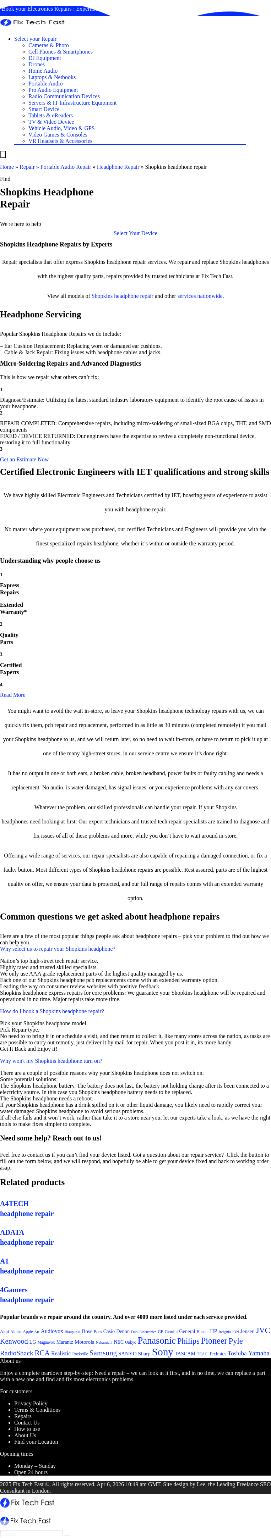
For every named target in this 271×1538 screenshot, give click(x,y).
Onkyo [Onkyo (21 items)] (130, 1342)
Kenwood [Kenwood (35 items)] (14, 1341)
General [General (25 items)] (187, 1331)
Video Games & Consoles (57, 135)
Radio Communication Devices (64, 96)
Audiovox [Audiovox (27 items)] (52, 1331)
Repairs (23, 1416)
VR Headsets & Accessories (60, 141)
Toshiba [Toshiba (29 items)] (237, 1353)
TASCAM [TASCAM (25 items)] (185, 1353)
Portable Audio (45, 83)
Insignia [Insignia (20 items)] (224, 1332)
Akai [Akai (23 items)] (4, 1331)
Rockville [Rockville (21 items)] (80, 1354)
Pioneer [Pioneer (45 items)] (214, 1340)
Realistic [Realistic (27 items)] (61, 1353)
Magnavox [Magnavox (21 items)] (46, 1342)
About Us (25, 1435)
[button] (135, 233)
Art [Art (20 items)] (36, 1332)
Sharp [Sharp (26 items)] (144, 1353)
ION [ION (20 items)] (235, 1332)
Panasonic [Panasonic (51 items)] (156, 1340)
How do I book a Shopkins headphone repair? (52, 1011)
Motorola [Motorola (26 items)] (84, 1342)
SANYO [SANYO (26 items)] (127, 1353)
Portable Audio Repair (65, 167)
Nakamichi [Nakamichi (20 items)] (104, 1342)
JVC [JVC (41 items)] (263, 1330)
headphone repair (133, 296)
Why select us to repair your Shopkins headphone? (57, 949)
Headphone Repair (118, 167)
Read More (13, 695)
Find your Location (36, 1442)
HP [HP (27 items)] (213, 1331)
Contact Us (27, 1423)
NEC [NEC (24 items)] (119, 1342)
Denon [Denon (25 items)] (123, 1331)
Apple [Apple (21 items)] (28, 1331)
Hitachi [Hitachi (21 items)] (203, 1331)
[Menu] (3, 154)
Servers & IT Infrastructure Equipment (72, 103)
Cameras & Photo (48, 45)
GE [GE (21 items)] (160, 1331)
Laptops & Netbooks (52, 77)
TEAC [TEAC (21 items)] (202, 1354)
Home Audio (43, 71)
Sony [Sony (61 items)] (162, 1351)
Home (7, 167)
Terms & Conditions (37, 1410)
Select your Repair (35, 39)
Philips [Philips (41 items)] (188, 1341)
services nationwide (200, 296)
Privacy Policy (31, 1403)
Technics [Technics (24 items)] (217, 1353)
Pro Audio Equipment (53, 90)
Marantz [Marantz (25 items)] (64, 1342)
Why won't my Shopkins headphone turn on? (51, 1061)
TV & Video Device (51, 122)
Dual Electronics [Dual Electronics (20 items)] (143, 1332)
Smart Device (44, 109)
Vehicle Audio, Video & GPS (61, 128)
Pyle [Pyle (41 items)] (236, 1341)
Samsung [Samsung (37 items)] (103, 1353)
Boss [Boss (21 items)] (98, 1331)
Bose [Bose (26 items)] (87, 1331)
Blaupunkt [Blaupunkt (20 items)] (72, 1332)
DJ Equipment (44, 58)
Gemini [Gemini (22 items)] (171, 1331)
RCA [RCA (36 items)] (42, 1353)
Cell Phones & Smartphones (60, 52)
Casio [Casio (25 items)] (109, 1331)
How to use (27, 1429)
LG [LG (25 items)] (32, 1342)
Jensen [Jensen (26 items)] (247, 1331)
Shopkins (102, 296)
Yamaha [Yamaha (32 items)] (259, 1353)
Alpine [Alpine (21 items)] (15, 1331)
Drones (36, 64)
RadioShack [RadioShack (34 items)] (16, 1353)
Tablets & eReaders (50, 115)
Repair (27, 167)
